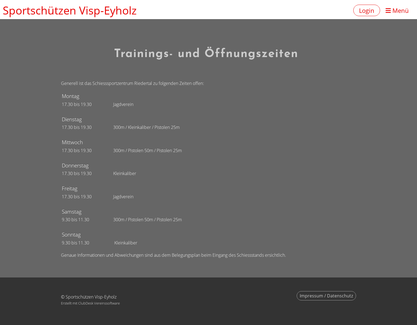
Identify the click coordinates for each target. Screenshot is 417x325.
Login (366, 10)
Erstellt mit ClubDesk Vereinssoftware (90, 303)
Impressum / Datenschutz (326, 296)
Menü (397, 10)
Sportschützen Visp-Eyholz (70, 10)
